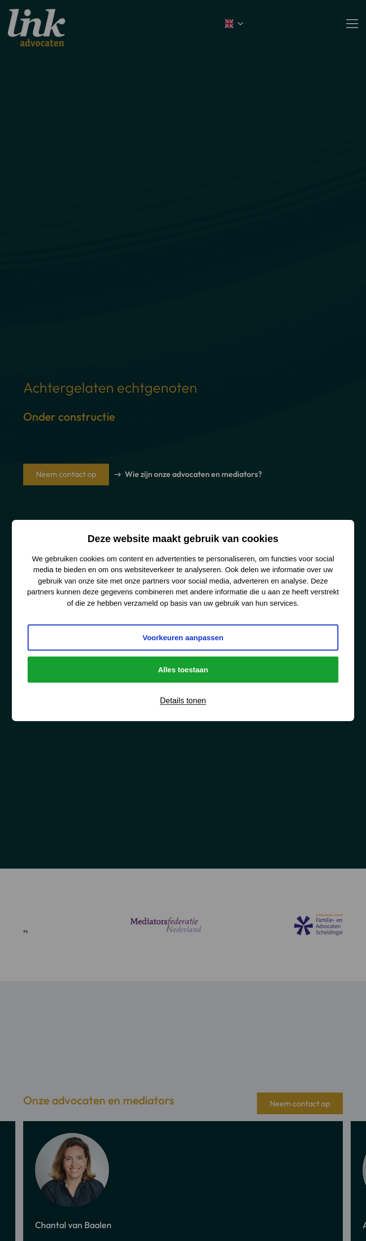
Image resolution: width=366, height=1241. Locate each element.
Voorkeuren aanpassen (183, 637)
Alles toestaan (183, 669)
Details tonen (183, 700)
